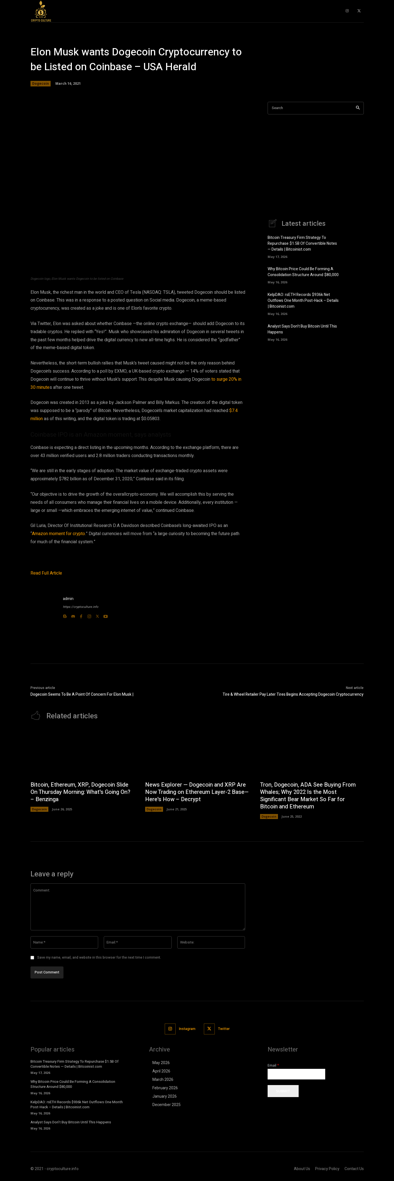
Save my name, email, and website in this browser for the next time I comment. (99, 957)
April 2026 (161, 1071)
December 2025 (166, 1104)
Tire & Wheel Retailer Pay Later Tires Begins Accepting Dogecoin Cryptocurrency (293, 694)
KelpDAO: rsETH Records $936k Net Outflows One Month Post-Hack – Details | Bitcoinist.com (303, 300)
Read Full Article (46, 573)
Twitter (224, 1028)
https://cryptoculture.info (80, 606)
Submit (283, 1090)
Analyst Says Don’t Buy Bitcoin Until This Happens (70, 1122)
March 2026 (162, 1079)
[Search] (358, 108)
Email (273, 1065)
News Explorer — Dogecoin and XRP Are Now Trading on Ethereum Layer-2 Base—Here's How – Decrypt (197, 792)
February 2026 (165, 1088)
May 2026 (161, 1062)
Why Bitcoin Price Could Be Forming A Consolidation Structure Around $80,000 (303, 272)
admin (68, 599)
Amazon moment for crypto (58, 533)
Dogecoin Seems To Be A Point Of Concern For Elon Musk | (81, 694)
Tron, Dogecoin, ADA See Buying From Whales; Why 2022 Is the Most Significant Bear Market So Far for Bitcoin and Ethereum (308, 796)
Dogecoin (40, 83)
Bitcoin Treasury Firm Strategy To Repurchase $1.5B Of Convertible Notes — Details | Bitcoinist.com (302, 243)
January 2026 (164, 1096)
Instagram (187, 1028)
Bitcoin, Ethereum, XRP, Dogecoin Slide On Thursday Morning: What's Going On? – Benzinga (80, 792)
